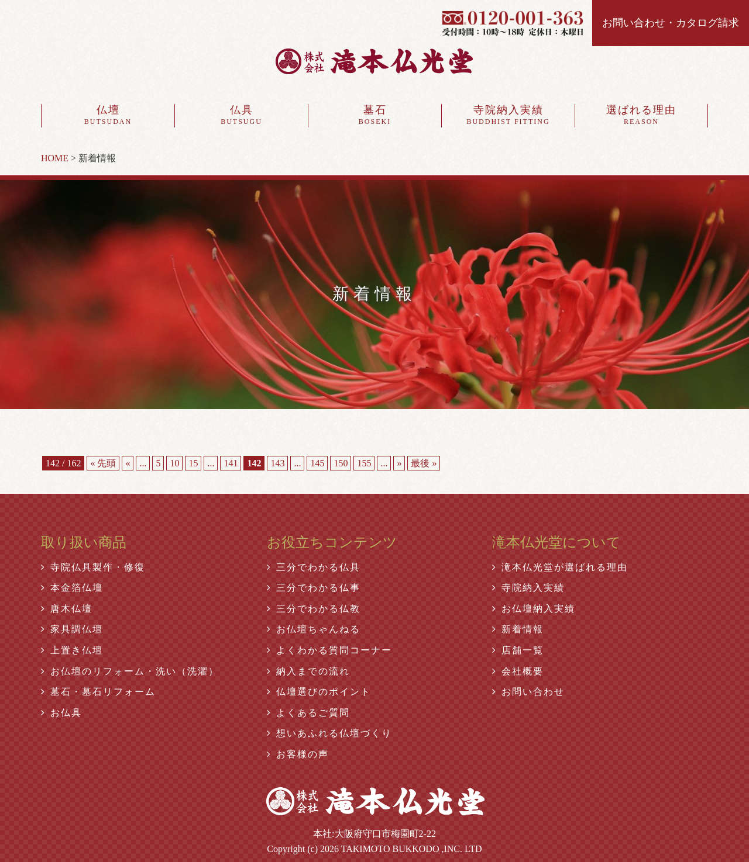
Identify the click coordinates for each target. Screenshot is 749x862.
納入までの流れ (308, 671)
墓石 (374, 115)
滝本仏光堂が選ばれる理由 (560, 567)
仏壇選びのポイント (319, 692)
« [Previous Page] (127, 463)
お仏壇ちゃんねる (313, 629)
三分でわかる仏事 (313, 588)
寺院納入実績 (508, 115)
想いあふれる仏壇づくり (329, 733)
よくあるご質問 (308, 713)
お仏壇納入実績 (533, 609)
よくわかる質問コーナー (329, 650)
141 (231, 463)
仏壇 (108, 115)
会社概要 (518, 671)
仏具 (241, 115)
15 (193, 463)
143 (277, 463)
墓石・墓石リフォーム (98, 692)
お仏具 (61, 713)
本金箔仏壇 (72, 588)
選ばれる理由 (641, 115)
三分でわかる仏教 (313, 609)
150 (341, 463)
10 (174, 463)
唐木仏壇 (66, 609)
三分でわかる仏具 (313, 567)
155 (364, 463)
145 (317, 463)
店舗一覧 (518, 650)
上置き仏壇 (72, 650)
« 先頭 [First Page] (103, 463)
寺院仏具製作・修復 (93, 567)
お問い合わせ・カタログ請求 (670, 23)
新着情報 (518, 629)
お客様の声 (298, 754)
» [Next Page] (399, 463)
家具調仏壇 (72, 629)
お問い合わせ (528, 692)
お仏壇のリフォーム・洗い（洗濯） (130, 671)
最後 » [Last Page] (424, 463)
